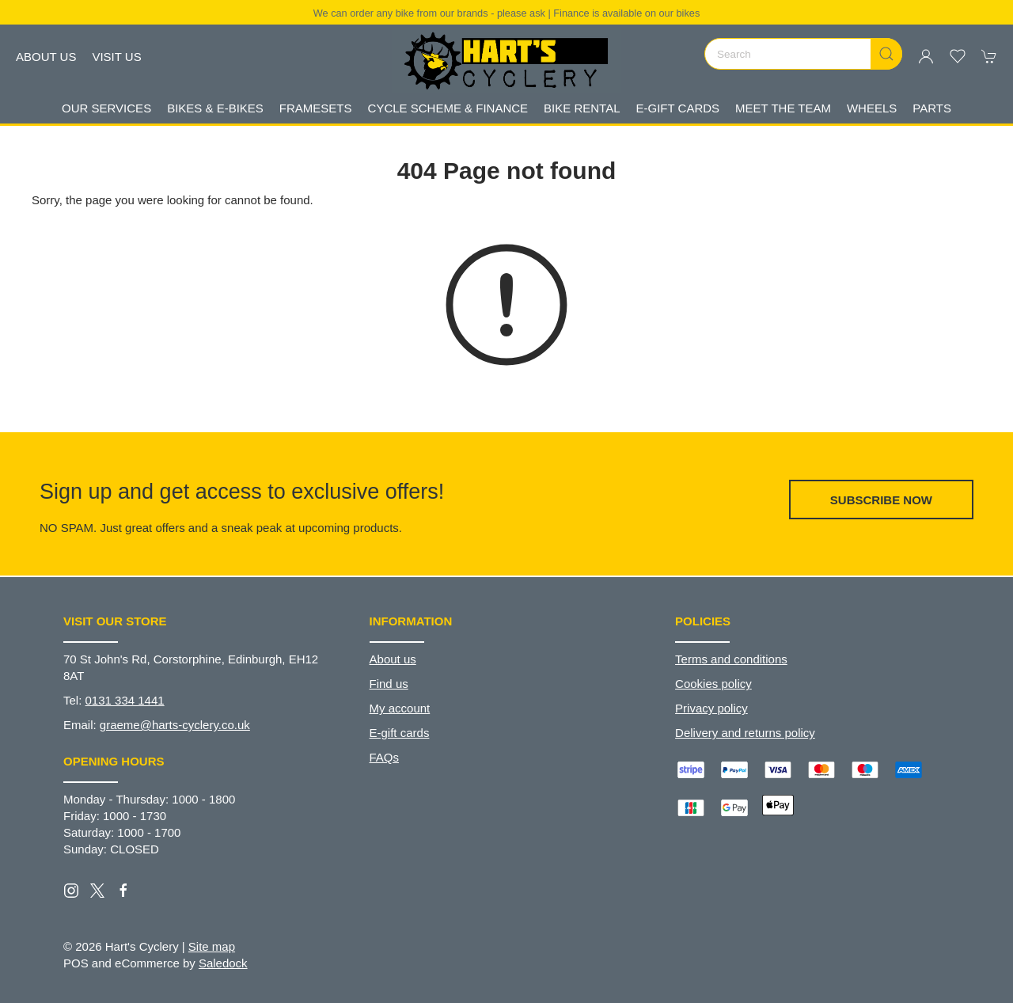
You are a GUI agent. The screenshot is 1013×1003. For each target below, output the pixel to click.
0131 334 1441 (125, 700)
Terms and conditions (731, 659)
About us (46, 56)
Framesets (315, 108)
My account (400, 708)
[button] (958, 56)
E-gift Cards (678, 108)
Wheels (872, 108)
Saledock (223, 963)
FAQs (385, 757)
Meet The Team (783, 108)
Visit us (116, 56)
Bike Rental (582, 108)
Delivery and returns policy (745, 732)
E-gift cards (400, 732)
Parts (931, 108)
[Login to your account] (926, 56)
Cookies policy (713, 683)
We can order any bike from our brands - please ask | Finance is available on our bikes (506, 13)
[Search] (803, 54)
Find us (389, 683)
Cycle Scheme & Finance (448, 108)
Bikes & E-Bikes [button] (215, 108)
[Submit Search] (886, 54)
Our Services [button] (106, 108)
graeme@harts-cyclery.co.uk (175, 724)
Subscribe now (881, 500)
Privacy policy (711, 708)
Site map (211, 946)
